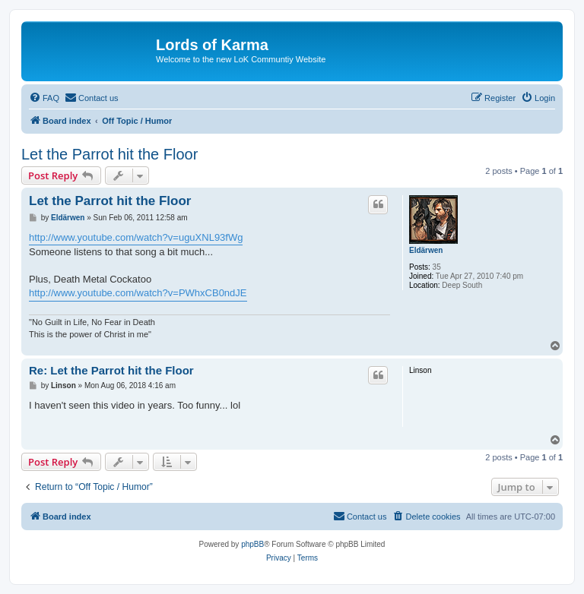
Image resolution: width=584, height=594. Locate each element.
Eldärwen (426, 250)
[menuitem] (44, 98)
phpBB (252, 544)
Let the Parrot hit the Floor (109, 154)
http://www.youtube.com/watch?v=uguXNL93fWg (136, 237)
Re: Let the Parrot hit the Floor (111, 370)
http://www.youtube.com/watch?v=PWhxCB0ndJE (138, 293)
